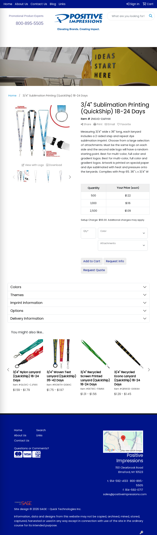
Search (41, 430)
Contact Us (39, 4)
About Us (21, 4)
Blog (53, 4)
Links (62, 4)
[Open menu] (149, 41)
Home (8, 4)
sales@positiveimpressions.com (125, 494)
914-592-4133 (119, 481)
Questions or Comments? (31, 448)
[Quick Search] (127, 16)
